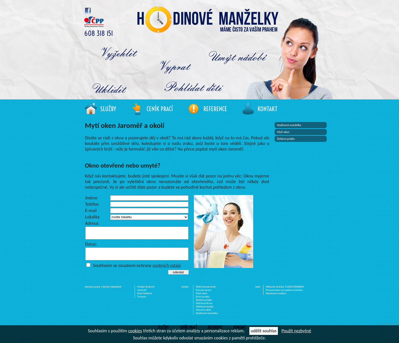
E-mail (91, 210)
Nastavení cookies (276, 298)
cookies (135, 331)
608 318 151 (98, 33)
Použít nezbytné (296, 331)
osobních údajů (166, 270)
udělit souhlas (263, 331)
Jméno (91, 198)
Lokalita (92, 217)
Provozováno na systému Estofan (284, 294)
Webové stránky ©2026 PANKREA (285, 291)
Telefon (92, 204)
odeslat (178, 277)
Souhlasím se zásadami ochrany (137, 270)
